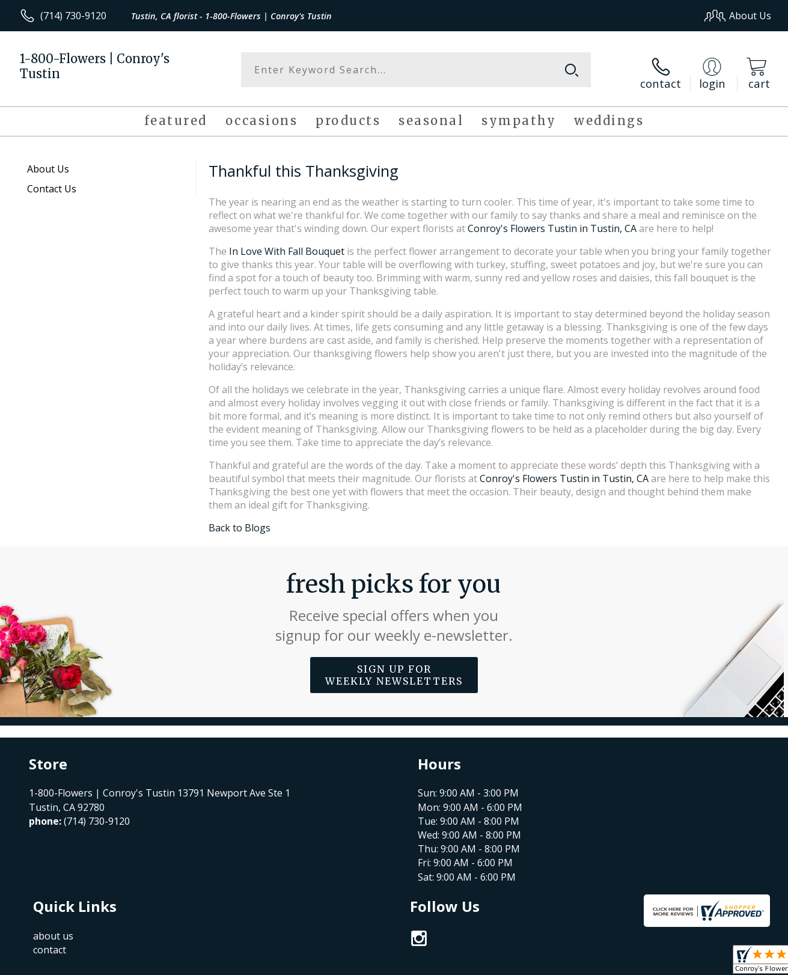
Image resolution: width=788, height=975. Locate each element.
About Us (48, 163)
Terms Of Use (508, 962)
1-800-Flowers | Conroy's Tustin (95, 66)
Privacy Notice (579, 962)
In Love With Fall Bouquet (286, 245)
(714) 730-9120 (73, 15)
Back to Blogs (239, 521)
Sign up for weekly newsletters (394, 669)
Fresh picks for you (394, 601)
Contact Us (51, 182)
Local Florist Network (664, 962)
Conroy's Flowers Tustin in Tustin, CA (552, 222)
